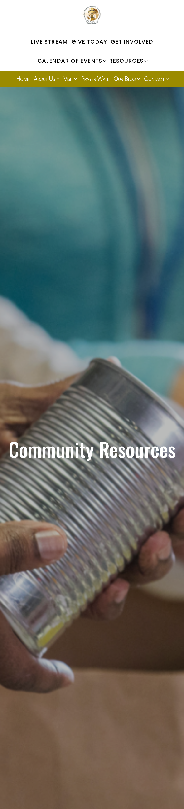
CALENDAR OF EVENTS (70, 61)
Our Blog (125, 79)
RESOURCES (126, 61)
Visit (68, 79)
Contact (154, 79)
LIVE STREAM (49, 42)
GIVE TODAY (89, 42)
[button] (104, 61)
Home (22, 79)
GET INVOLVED (132, 42)
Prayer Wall (95, 79)
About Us (44, 79)
